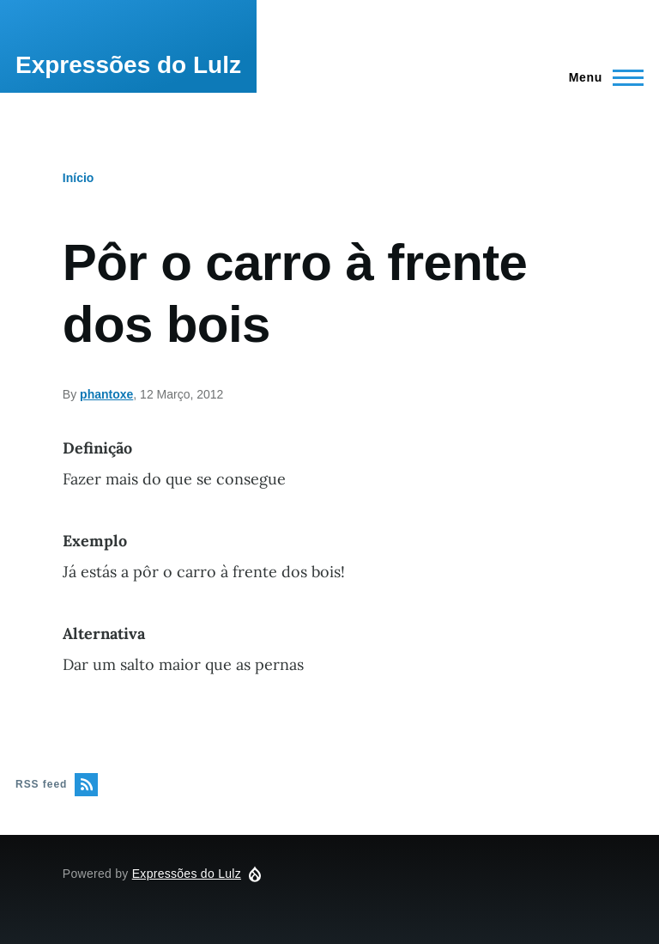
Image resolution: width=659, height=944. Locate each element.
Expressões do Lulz (128, 65)
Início (78, 178)
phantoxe (106, 394)
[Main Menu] (601, 77)
